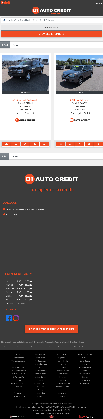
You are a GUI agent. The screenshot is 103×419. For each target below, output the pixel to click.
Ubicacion (62, 367)
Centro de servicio (62, 390)
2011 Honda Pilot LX (79, 100)
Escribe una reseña (63, 383)
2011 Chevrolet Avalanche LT (25, 100)
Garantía (62, 377)
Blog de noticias (18, 367)
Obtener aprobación (18, 370)
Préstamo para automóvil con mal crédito (40, 364)
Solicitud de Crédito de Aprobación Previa (18, 377)
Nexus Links (84, 383)
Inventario (18, 390)
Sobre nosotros (18, 358)
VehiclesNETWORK (49, 406)
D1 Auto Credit (65, 403)
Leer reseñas (62, 380)
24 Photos (79, 92)
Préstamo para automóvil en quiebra (40, 393)
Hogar (18, 354)
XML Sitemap (85, 380)
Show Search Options (51, 34)
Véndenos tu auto (62, 387)
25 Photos (25, 92)
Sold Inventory (84, 374)
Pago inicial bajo (62, 354)
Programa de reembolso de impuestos (63, 361)
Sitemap (85, 377)
